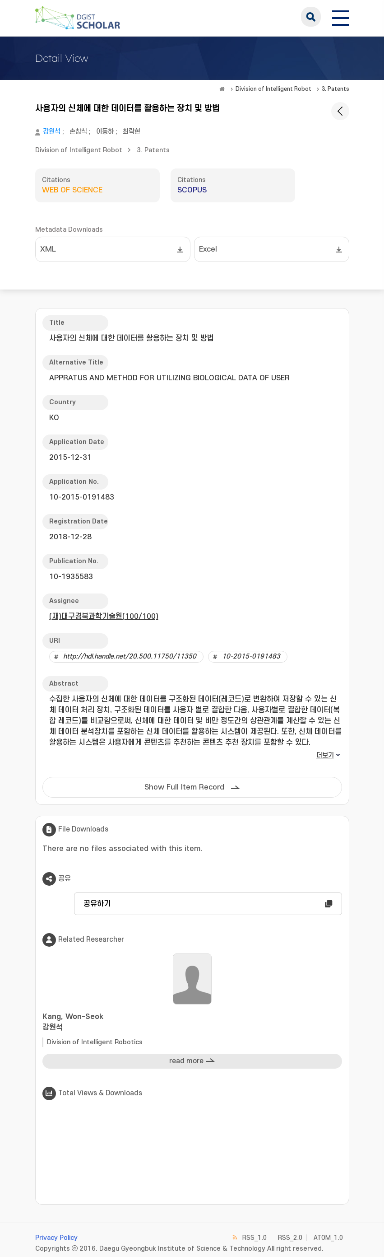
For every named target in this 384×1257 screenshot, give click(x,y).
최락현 (131, 132)
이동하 (105, 132)
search (311, 17)
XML (48, 249)
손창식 (78, 132)
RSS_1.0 (254, 1237)
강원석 (51, 132)
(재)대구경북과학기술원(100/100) (103, 616)
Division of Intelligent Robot (273, 89)
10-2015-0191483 (251, 656)
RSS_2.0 (290, 1237)
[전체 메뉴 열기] (340, 16)
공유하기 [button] (97, 904)
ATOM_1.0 (328, 1237)
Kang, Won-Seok (192, 1023)
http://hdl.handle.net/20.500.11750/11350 (129, 656)
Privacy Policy (56, 1238)
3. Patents (335, 89)
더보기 (325, 755)
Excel (208, 249)
